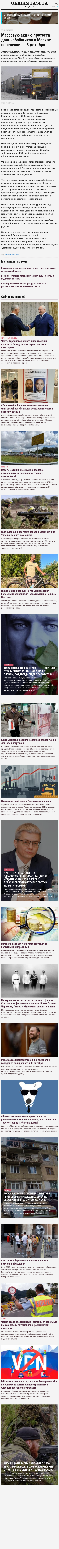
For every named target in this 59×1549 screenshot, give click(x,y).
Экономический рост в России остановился (26, 801)
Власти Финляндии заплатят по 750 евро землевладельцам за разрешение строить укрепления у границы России (29, 1466)
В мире (7, 1190)
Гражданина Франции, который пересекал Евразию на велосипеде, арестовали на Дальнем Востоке (28, 594)
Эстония (4, 467)
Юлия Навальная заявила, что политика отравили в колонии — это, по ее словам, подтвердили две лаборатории (29, 671)
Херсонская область (9, 338)
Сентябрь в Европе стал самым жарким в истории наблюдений (24, 1262)
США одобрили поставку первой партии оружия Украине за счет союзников (28, 533)
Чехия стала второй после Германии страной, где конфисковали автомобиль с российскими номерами (29, 1325)
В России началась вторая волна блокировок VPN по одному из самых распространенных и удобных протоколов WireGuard (29, 1384)
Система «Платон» (12, 254)
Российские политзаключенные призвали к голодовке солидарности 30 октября (25, 1061)
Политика (8, 665)
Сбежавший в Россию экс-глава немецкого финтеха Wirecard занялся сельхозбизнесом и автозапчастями (27, 408)
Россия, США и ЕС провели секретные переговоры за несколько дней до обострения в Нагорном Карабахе (27, 1196)
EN (57, 7)
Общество (29, 6)
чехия (3, 1319)
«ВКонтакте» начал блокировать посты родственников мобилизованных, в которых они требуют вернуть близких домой (28, 1119)
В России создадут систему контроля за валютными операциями (24, 945)
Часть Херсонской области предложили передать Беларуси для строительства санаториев (24, 344)
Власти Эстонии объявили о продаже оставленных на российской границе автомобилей (22, 473)
